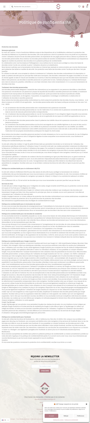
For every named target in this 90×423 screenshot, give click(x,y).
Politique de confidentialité (71, 420)
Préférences (80, 416)
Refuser (66, 416)
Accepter (51, 416)
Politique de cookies (58, 420)
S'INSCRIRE (45, 371)
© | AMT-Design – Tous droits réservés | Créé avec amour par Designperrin (27, 419)
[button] (86, 404)
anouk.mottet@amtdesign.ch (45, 399)
